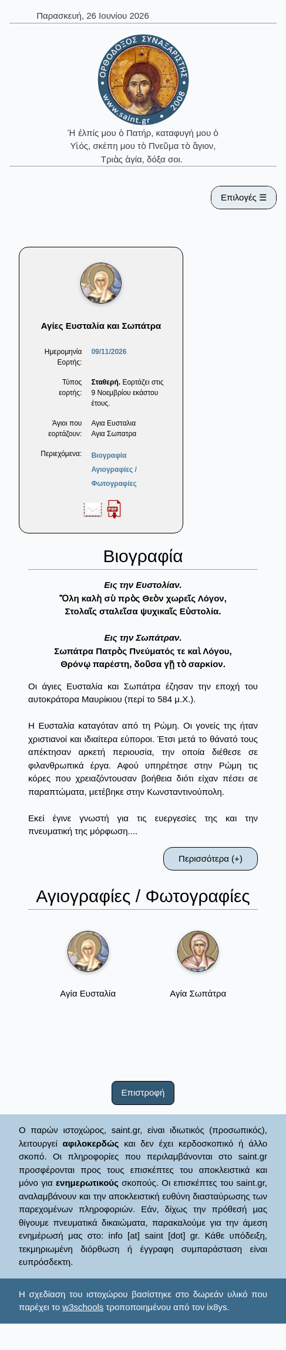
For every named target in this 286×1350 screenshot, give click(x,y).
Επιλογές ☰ (244, 197)
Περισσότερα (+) (211, 858)
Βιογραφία (108, 455)
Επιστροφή (143, 1092)
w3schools (82, 1307)
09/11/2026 (108, 352)
